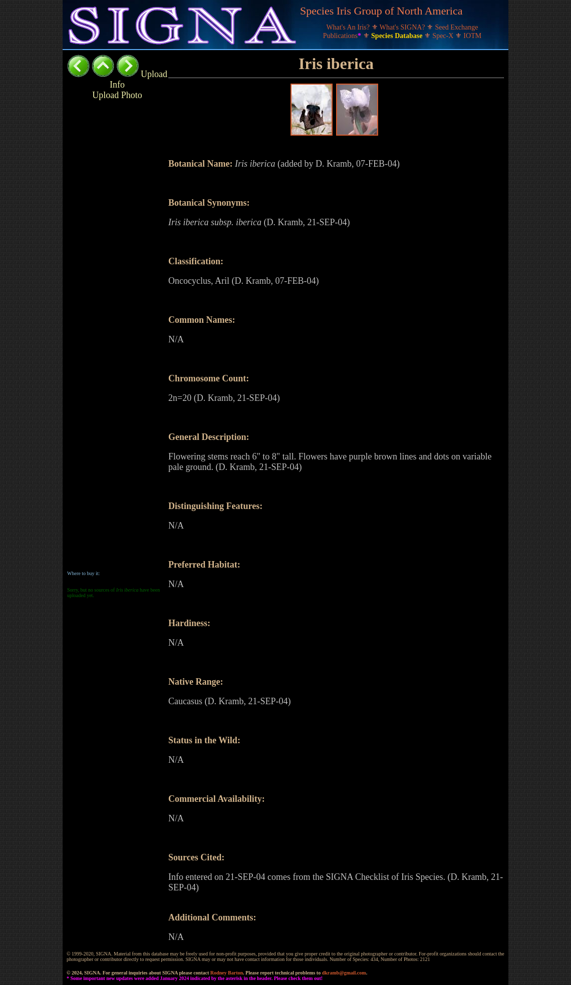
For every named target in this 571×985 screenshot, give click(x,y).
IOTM (472, 36)
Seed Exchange (456, 27)
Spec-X (443, 36)
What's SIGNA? (403, 27)
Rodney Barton (226, 972)
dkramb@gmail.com (344, 972)
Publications (343, 36)
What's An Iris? (349, 27)
